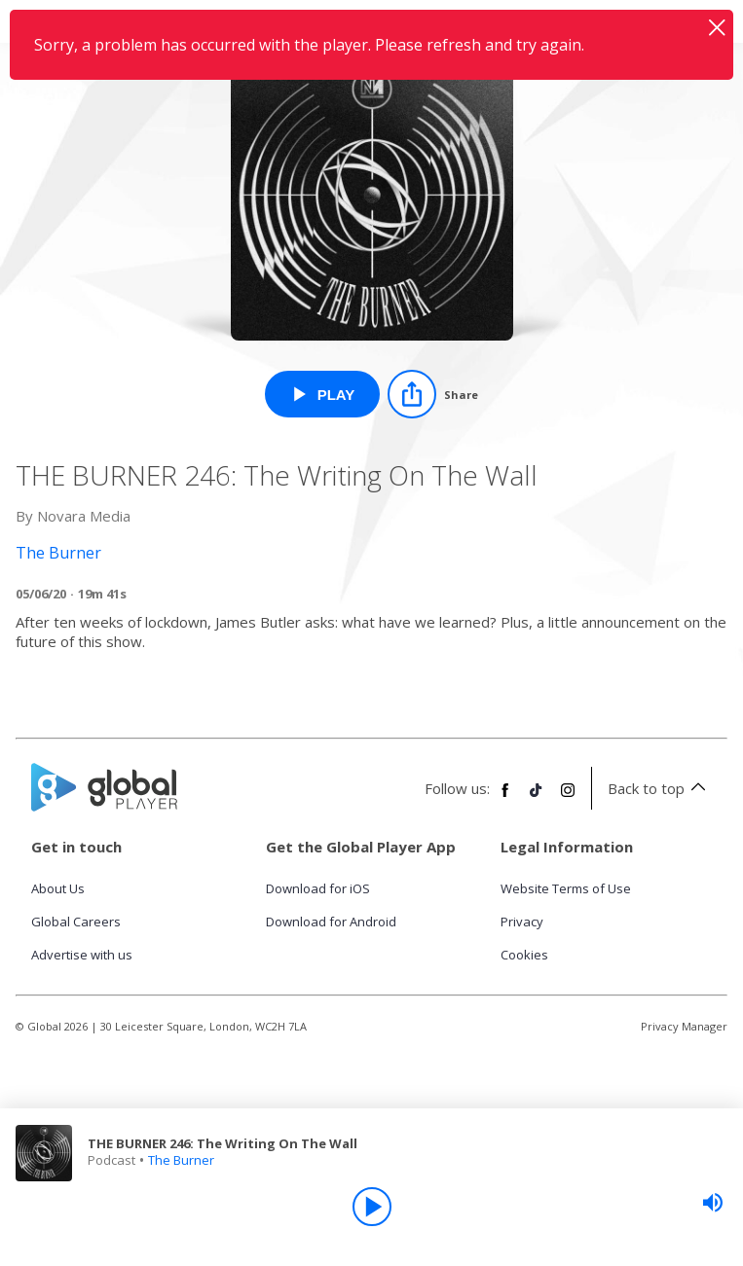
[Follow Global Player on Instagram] (567, 798)
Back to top (660, 788)
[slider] (712, 1202)
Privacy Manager (684, 1026)
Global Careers (76, 921)
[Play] (372, 1206)
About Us (58, 888)
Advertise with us (81, 954)
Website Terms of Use (566, 888)
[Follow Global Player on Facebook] (505, 798)
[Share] (433, 394)
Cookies (524, 954)
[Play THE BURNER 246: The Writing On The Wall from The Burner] (323, 394)
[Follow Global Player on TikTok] (536, 798)
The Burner (181, 1160)
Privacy (522, 921)
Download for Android (331, 921)
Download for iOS (318, 888)
